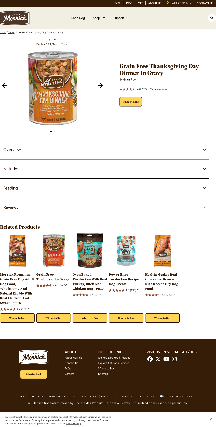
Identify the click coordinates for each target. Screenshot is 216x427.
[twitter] (158, 360)
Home (3, 32)
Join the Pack (34, 374)
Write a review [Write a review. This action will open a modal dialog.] (158, 89)
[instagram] (174, 360)
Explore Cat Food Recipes (113, 363)
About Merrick (73, 357)
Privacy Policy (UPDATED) (95, 396)
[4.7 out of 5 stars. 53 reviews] (85, 295)
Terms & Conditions (31, 396)
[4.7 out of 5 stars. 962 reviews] (13, 309)
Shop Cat (99, 18)
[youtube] (166, 360)
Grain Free (129, 79)
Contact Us (71, 363)
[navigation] (100, 85)
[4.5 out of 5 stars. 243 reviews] (158, 295)
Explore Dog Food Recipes (114, 357)
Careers (69, 374)
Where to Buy (106, 368)
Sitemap (103, 374)
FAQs (68, 368)
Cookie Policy (146, 396)
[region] (108, 419)
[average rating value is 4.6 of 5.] (130, 89)
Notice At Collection (62, 396)
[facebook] (150, 360)
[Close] (210, 419)
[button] (51, 131)
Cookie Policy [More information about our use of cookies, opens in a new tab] (73, 423)
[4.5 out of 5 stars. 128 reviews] (50, 286)
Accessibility (124, 396)
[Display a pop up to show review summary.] (29, 309)
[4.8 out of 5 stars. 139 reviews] (122, 290)
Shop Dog (78, 18)
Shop (11, 32)
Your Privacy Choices (179, 396)
